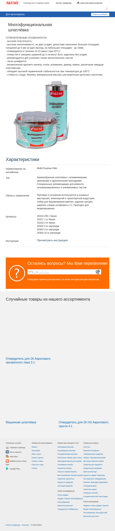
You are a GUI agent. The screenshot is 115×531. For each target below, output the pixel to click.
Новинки (86, 482)
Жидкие (60, 499)
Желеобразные (77, 499)
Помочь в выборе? (100, 14)
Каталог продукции (13, 525)
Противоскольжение (98, 458)
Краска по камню (89, 475)
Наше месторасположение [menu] (91, 3)
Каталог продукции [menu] (63, 3)
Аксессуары (103, 496)
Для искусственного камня (93, 461)
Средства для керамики (92, 468)
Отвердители (63, 509)
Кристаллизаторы (90, 472)
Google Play (15, 469)
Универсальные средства (93, 454)
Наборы (86, 458)
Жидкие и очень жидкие (92, 506)
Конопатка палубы (65, 468)
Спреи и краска (37, 458)
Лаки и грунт (36, 454)
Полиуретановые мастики (67, 454)
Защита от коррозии (65, 482)
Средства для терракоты (92, 465)
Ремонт (34, 447)
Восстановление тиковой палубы (70, 475)
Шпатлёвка (36, 451)
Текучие (67, 499)
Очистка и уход (37, 465)
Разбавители (73, 509)
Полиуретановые (89, 486)
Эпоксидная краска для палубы (70, 461)
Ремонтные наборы (65, 458)
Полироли (95, 451)
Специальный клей (90, 496)
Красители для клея (65, 506)
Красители (70, 479)
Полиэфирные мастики (66, 451)
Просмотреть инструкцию (52, 240)
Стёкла (34, 468)
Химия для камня (90, 443)
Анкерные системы (90, 493)
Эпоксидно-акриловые (99, 482)
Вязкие (86, 509)
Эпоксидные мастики (66, 447)
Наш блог (14, 456)
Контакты (25, 525)
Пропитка (87, 451)
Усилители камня (90, 489)
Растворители (88, 479)
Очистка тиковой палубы (67, 472)
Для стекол (77, 458)
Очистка (86, 447)
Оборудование (100, 479)
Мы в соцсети (15, 452)
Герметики (61, 479)
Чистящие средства (65, 486)
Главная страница (17, 447)
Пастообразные (64, 502)
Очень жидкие (63, 495)
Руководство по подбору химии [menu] (37, 3)
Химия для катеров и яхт (68, 443)
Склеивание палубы (65, 465)
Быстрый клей (101, 513)
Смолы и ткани (37, 461)
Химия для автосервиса (42, 443)
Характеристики (22, 159)
